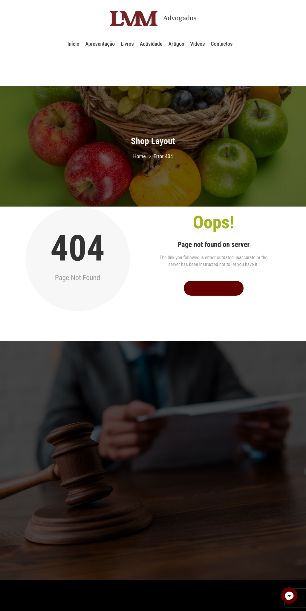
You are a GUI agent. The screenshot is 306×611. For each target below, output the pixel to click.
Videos (197, 46)
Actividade (151, 46)
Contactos (221, 46)
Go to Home (213, 288)
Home (139, 158)
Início (73, 46)
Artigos (176, 46)
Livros (127, 46)
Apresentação (100, 46)
